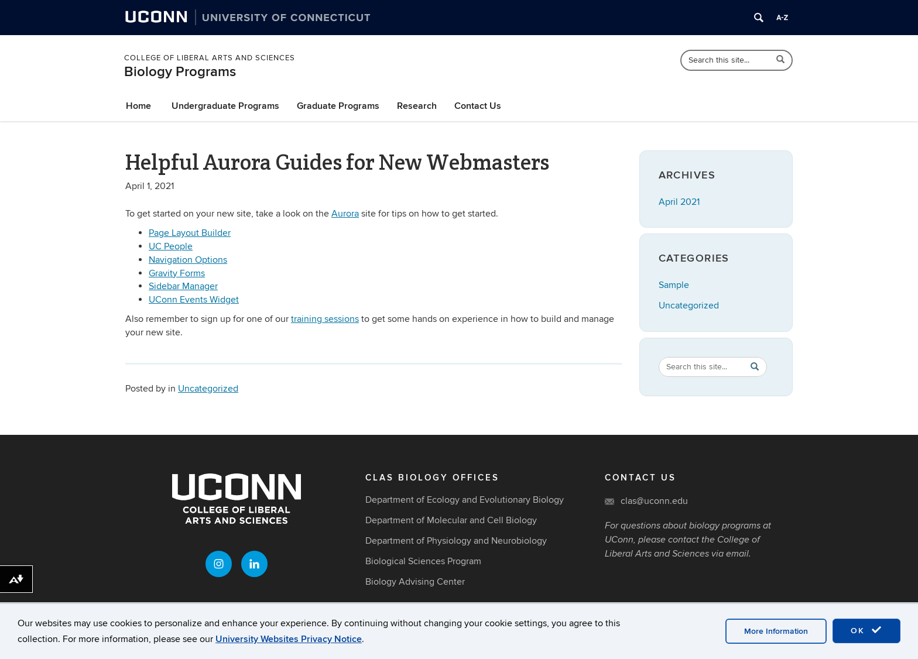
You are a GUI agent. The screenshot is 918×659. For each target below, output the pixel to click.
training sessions (325, 319)
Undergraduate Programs (225, 106)
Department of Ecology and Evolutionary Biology (464, 500)
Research (417, 106)
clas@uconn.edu (654, 501)
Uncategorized (208, 388)
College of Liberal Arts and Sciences (209, 58)
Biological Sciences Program (423, 561)
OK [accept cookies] (866, 630)
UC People (171, 246)
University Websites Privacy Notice (288, 639)
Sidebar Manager (183, 286)
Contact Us (477, 106)
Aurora (345, 213)
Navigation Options (188, 260)
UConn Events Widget (194, 300)
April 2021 (679, 202)
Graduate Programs (338, 106)
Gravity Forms (177, 273)
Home (138, 106)
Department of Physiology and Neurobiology (456, 541)
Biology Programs (180, 71)
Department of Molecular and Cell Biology (451, 520)
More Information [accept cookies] (776, 631)
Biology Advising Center (415, 582)
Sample (674, 285)
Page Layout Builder (190, 233)
